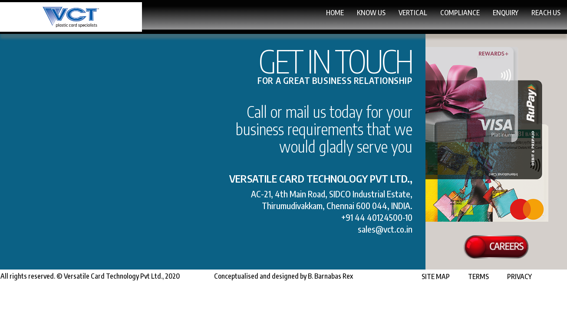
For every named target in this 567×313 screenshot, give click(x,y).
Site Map (421, 300)
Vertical (307, 15)
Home (176, 14)
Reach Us (530, 23)
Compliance (387, 15)
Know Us (234, 15)
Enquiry (466, 15)
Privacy (505, 300)
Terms (464, 300)
